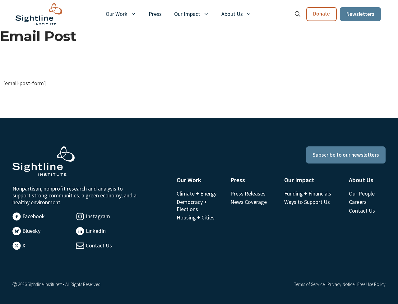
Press (155, 13)
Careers (358, 201)
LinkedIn (96, 230)
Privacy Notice (340, 284)
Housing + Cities (196, 217)
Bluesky (31, 230)
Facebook (33, 216)
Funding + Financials (307, 193)
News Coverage (248, 201)
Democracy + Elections (192, 205)
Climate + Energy (196, 193)
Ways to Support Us (307, 201)
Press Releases (248, 193)
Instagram (98, 216)
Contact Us (99, 245)
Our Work (124, 14)
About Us (239, 14)
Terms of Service (309, 284)
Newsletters (360, 14)
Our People (362, 193)
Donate (321, 13)
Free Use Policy (371, 284)
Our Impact (194, 14)
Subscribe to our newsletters (345, 154)
